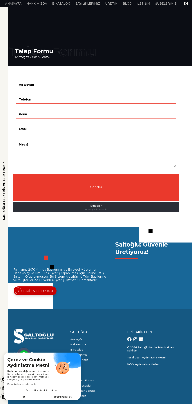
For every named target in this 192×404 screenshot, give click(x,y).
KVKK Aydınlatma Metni (143, 364)
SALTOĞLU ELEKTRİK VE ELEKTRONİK (4, 190)
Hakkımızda (37, 3)
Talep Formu (41, 57)
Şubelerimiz (166, 3)
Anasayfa (13, 3)
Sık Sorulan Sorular (82, 390)
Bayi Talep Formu (82, 380)
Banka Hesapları (81, 385)
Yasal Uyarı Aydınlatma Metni (146, 357)
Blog (127, 3)
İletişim (143, 3)
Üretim (111, 3)
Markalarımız (78, 354)
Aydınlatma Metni (30, 379)
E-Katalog (61, 3)
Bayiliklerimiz (87, 3)
